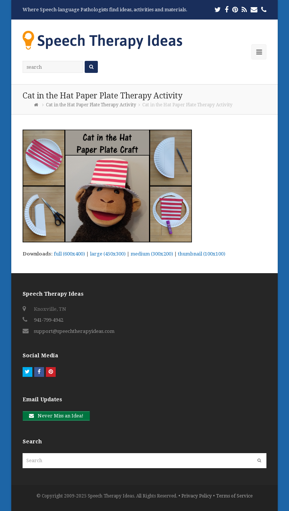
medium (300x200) (152, 254)
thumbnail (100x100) (201, 254)
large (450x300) (108, 254)
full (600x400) (69, 254)
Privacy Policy (196, 496)
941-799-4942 (48, 320)
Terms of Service (234, 496)
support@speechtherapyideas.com (74, 331)
